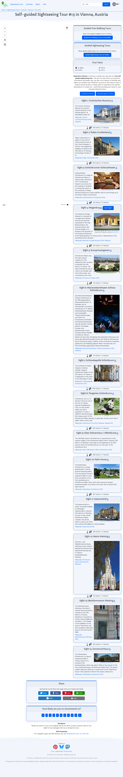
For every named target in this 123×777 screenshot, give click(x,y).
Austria (23, 10)
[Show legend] (67, 28)
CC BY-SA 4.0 (111, 122)
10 (79, 715)
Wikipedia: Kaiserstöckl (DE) (84, 526)
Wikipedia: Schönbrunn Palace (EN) (87, 278)
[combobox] (92, 4)
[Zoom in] (5, 28)
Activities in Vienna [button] (87, 93)
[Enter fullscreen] (5, 44)
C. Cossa (102, 189)
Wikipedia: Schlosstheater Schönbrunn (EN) (90, 197)
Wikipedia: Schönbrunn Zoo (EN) (86, 423)
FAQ (44, 4)
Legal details (59, 751)
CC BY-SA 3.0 (115, 232)
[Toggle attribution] (68, 205)
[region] (36, 116)
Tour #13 (37, 10)
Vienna (30, 10)
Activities (29, 4)
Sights (38, 4)
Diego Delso (103, 479)
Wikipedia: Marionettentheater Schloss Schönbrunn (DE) (94, 348)
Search (106, 4)
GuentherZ (103, 662)
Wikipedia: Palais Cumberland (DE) (87, 158)
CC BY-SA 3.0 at (109, 189)
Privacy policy (68, 751)
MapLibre (63, 204)
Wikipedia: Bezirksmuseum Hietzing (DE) (83, 637)
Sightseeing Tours (16, 4)
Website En (109, 423)
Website (78, 121)
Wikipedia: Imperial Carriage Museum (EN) (89, 240)
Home (3, 10)
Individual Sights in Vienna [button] (105, 93)
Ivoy (108, 230)
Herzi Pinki (102, 521)
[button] (43, 693)
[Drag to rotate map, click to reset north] (5, 35)
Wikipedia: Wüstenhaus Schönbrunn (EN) (89, 674)
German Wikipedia (114, 230)
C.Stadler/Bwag (103, 122)
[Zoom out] (5, 32)
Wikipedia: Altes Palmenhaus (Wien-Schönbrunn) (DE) (93, 450)
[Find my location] (5, 40)
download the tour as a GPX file (77, 733)
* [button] (108, 208)
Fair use (107, 415)
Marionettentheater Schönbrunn (103, 333)
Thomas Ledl (103, 382)
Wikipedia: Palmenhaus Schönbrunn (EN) (89, 489)
